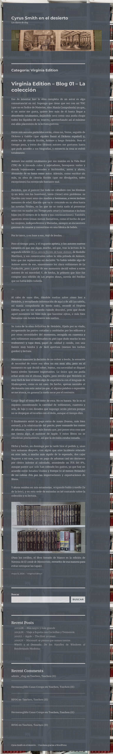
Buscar (15, 594)
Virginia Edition (34, 573)
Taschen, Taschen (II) (43, 676)
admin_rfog (18, 676)
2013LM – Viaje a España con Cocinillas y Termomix (44, 632)
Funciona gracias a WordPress (52, 745)
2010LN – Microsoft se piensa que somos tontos (42, 640)
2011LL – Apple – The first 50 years (34, 636)
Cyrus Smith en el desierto (39, 18)
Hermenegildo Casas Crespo (27, 686)
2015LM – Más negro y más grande (34, 628)
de (51, 251)
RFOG (14, 699)
